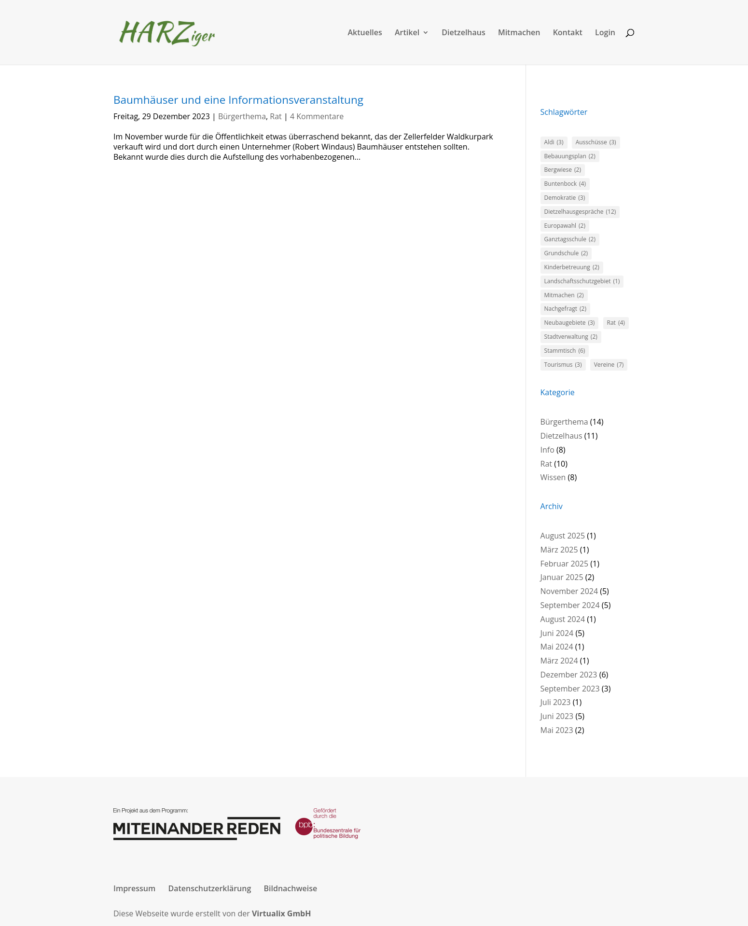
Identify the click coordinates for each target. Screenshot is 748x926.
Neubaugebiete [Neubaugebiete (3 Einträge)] (569, 323)
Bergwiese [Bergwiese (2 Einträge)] (562, 170)
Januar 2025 (561, 577)
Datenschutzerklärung (209, 888)
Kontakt (567, 33)
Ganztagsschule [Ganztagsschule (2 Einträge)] (570, 240)
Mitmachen (519, 33)
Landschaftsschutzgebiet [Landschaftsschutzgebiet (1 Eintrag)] (582, 281)
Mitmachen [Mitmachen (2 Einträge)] (564, 295)
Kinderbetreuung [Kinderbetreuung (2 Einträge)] (571, 268)
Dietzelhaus (463, 33)
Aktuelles (364, 33)
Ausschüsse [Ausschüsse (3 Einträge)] (596, 143)
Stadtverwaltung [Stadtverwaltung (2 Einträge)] (570, 337)
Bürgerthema (242, 116)
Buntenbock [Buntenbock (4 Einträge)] (565, 184)
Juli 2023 (555, 702)
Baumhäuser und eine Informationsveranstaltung (238, 99)
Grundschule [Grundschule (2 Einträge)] (566, 254)
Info (547, 449)
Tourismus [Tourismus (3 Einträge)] (563, 365)
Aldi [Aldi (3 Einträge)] (554, 143)
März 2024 (559, 660)
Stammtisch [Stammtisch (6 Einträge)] (564, 351)
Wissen (553, 477)
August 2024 (562, 619)
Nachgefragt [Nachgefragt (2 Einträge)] (565, 309)
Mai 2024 (556, 646)
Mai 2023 (556, 730)
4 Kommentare (317, 116)
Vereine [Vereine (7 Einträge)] (609, 365)
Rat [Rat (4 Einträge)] (616, 323)
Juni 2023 (557, 716)
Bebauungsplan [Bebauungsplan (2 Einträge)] (570, 157)
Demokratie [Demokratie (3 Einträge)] (564, 198)
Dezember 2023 (568, 674)
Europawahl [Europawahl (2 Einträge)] (564, 226)
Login (605, 33)
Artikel (407, 33)
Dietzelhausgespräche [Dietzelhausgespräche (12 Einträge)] (580, 212)
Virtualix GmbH (281, 913)
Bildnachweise (290, 888)
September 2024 (570, 605)
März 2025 (559, 549)
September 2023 (570, 688)
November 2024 (569, 591)
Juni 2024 (557, 633)
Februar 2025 (564, 563)
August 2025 (562, 535)
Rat (275, 116)
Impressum (134, 888)
